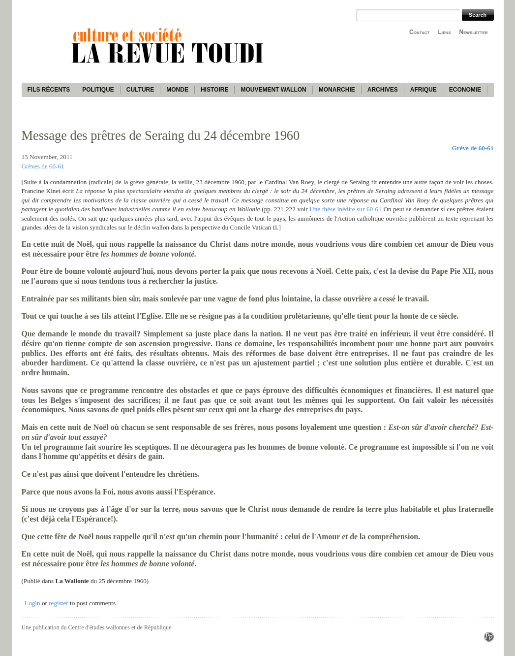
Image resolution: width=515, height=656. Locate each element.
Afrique (423, 89)
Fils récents (49, 89)
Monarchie (337, 89)
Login (32, 603)
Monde (177, 89)
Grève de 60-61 (473, 148)
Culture (140, 89)
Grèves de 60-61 (43, 166)
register (58, 603)
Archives (382, 89)
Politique (98, 89)
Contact (419, 32)
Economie (465, 89)
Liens (444, 32)
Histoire (214, 89)
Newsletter (473, 32)
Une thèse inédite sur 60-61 (345, 209)
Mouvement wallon (273, 89)
